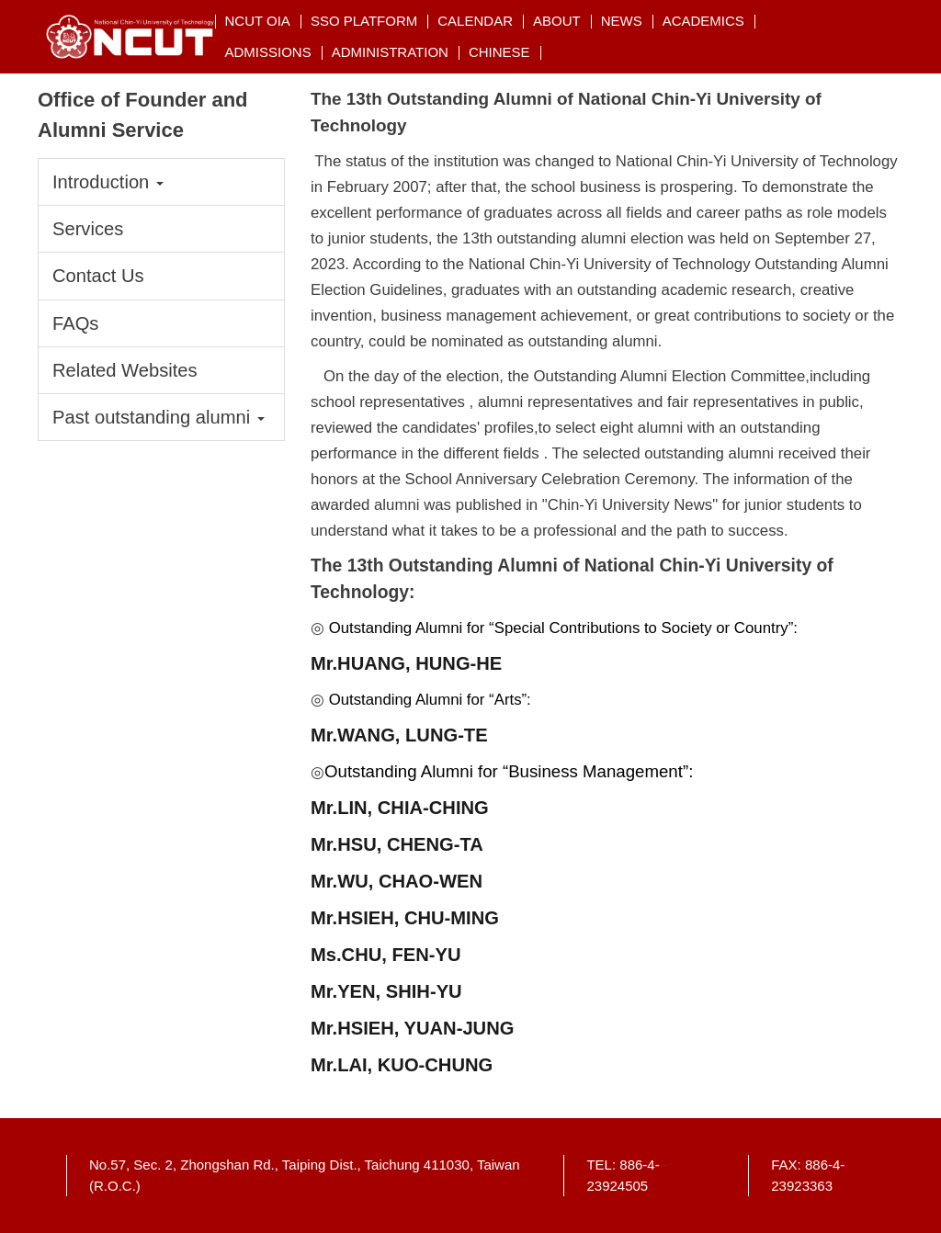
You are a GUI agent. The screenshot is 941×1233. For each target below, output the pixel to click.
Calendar (475, 20)
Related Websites (125, 370)
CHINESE (499, 52)
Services (87, 229)
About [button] (557, 20)
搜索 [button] (871, 20)
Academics (703, 20)
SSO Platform (364, 20)
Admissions (267, 52)
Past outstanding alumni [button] (158, 417)
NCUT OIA (256, 20)
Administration (390, 52)
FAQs (75, 323)
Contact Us (98, 276)
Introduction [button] (108, 182)
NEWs (621, 20)
